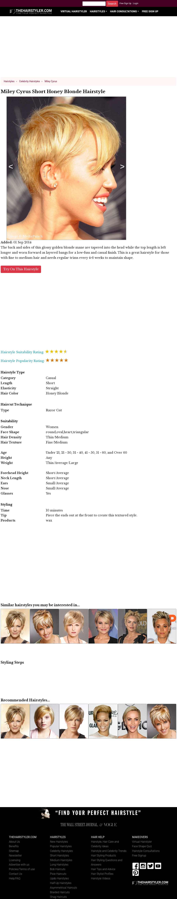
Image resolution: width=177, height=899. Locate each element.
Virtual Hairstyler (74, 11)
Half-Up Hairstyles (60, 883)
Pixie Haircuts (58, 873)
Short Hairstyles (59, 855)
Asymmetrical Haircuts (63, 887)
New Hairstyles (59, 841)
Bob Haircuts (57, 869)
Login (135, 3)
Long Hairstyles (59, 864)
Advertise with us (19, 864)
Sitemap (14, 851)
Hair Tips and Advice (103, 869)
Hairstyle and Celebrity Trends (108, 851)
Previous (10, 168)
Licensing (14, 860)
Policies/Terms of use (22, 869)
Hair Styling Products (103, 855)
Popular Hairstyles (61, 846)
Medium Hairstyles (61, 860)
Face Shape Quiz (142, 846)
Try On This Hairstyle (21, 269)
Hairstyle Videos (100, 878)
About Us (14, 841)
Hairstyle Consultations (146, 851)
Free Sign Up (125, 3)
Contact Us (15, 873)
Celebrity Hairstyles (61, 851)
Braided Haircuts (60, 892)
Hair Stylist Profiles (102, 873)
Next (121, 168)
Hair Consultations (123, 11)
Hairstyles (97, 11)
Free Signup (139, 855)
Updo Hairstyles (59, 878)
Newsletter (15, 855)
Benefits (14, 846)
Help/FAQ (14, 878)
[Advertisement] (88, 48)
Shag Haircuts (58, 896)
